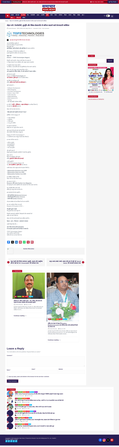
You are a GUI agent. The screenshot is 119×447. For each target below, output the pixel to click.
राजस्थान (24, 398)
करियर (23, 17)
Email (33, 369)
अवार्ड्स (12, 15)
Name (8, 370)
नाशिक (22, 417)
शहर (83, 15)
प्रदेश (12, 17)
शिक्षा (74, 15)
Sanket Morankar (11, 28)
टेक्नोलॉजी (33, 15)
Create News (6, 1)
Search (92, 55)
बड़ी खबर (17, 15)
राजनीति (42, 15)
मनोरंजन (60, 15)
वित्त (28, 15)
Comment (10, 355)
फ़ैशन (56, 15)
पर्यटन (51, 15)
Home (6, 20)
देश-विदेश (23, 15)
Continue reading (20, 315)
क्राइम (38, 15)
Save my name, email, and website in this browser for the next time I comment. (29, 376)
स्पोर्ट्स (78, 15)
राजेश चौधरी (18, 402)
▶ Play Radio (112, 1)
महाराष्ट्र (26, 28)
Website (61, 369)
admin (17, 421)
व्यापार (70, 15)
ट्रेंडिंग (47, 15)
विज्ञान (65, 15)
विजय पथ (19, 17)
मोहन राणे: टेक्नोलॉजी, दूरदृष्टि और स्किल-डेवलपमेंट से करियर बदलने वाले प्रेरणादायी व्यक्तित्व (28, 20)
